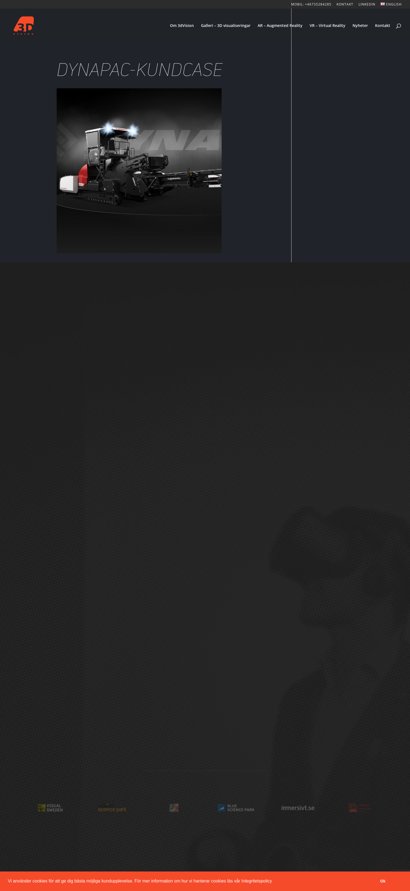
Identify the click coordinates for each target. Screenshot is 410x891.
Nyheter (360, 26)
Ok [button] (383, 881)
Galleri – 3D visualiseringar (226, 26)
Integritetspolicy (256, 881)
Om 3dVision (182, 26)
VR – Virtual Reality (327, 26)
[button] (274, 881)
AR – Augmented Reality (280, 26)
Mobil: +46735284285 (311, 5)
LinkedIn (367, 5)
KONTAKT (345, 5)
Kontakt (382, 26)
